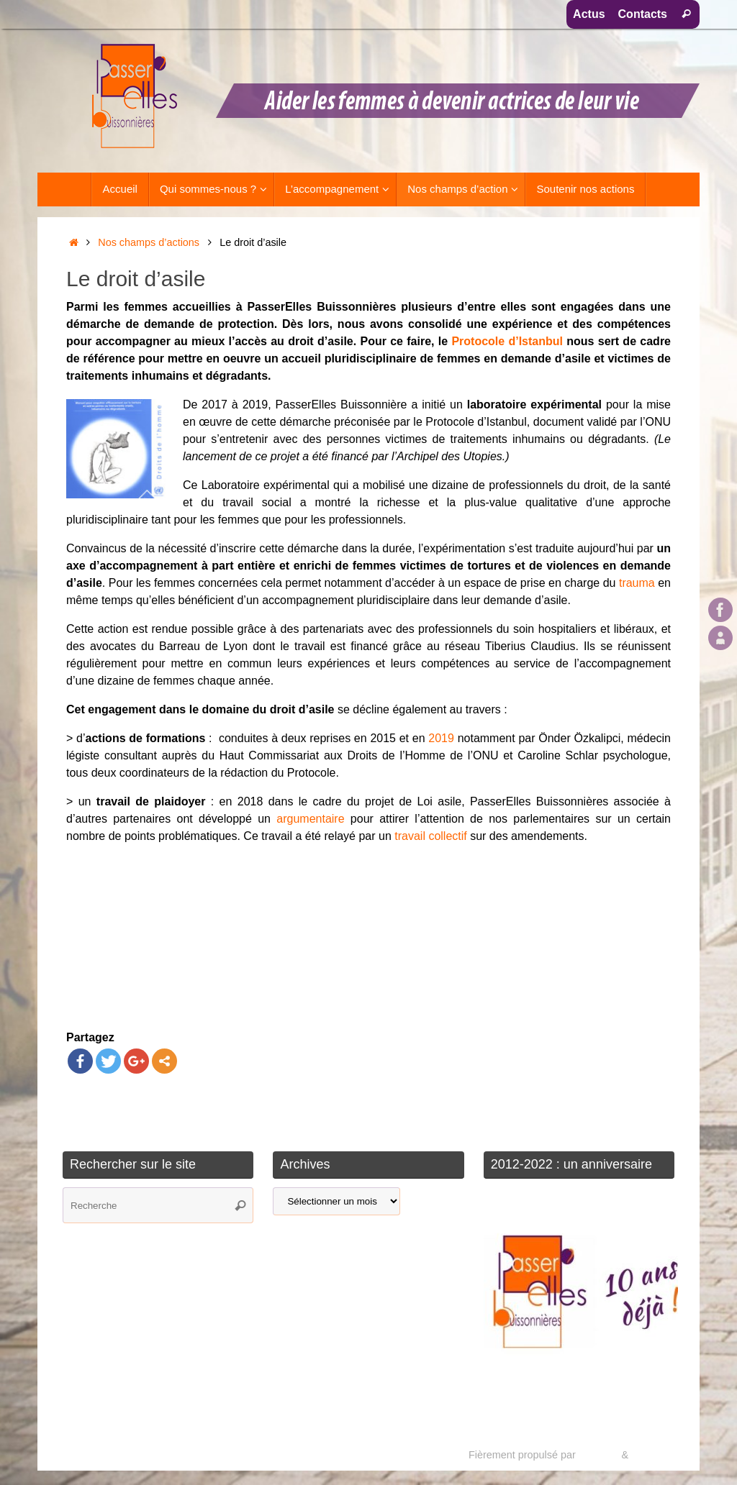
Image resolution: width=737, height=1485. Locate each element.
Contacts (642, 14)
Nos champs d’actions (148, 242)
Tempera (598, 1455)
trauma (637, 583)
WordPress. (658, 1455)
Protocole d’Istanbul (507, 341)
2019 (441, 738)
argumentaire (310, 819)
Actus (589, 14)
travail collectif (430, 836)
